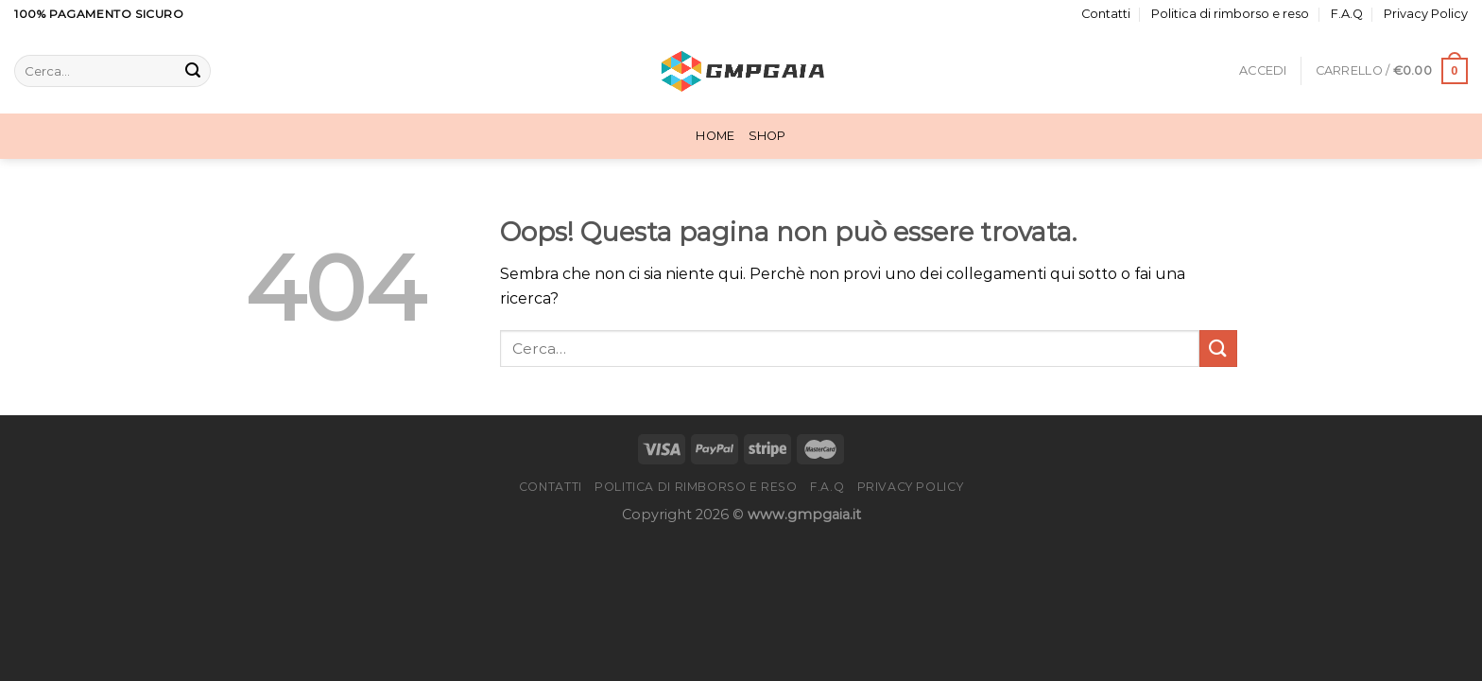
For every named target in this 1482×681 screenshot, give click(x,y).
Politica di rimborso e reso (1230, 14)
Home (715, 136)
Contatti (1105, 14)
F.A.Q (1347, 14)
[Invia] (193, 71)
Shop (767, 136)
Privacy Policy (1426, 14)
